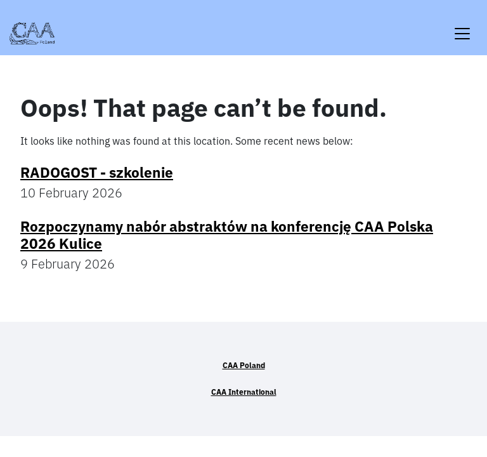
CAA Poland (244, 365)
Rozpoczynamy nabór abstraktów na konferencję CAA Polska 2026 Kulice (226, 235)
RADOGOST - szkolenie (96, 172)
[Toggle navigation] (462, 25)
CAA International (243, 392)
